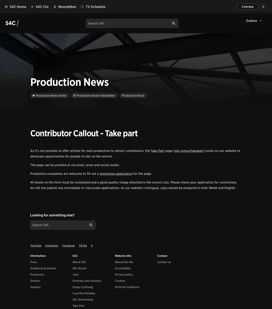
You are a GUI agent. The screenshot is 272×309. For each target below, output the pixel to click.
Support (35, 287)
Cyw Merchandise (84, 293)
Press (33, 262)
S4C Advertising (83, 299)
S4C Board (79, 268)
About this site (124, 262)
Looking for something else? (52, 215)
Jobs (76, 274)
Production (37, 274)
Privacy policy (124, 274)
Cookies (120, 280)
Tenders (35, 280)
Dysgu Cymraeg (83, 287)
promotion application (116, 173)
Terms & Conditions (127, 287)
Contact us (164, 262)
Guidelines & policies (43, 268)
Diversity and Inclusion (87, 280)
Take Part (157, 151)
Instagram (51, 245)
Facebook (68, 245)
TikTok (83, 245)
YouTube (35, 245)
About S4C (79, 262)
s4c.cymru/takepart (189, 151)
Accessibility (123, 268)
